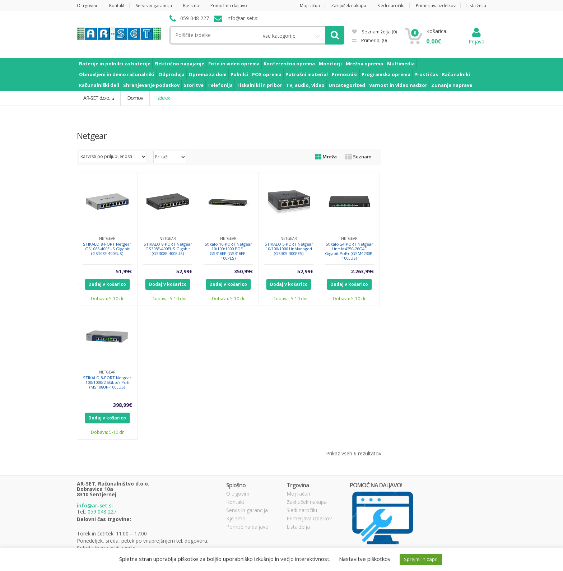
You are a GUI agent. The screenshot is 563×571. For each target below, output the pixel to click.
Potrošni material (306, 74)
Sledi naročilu (391, 5)
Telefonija (220, 85)
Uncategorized (347, 85)
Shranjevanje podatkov (151, 85)
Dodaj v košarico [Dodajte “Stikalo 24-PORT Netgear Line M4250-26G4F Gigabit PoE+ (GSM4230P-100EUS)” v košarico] (349, 284)
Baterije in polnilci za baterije (114, 63)
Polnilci (239, 74)
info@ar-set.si (95, 505)
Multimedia (401, 63)
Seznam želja (374, 31)
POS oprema (267, 74)
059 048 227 (102, 511)
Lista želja (476, 5)
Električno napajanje (179, 63)
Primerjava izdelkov (436, 5)
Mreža (326, 156)
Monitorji (330, 63)
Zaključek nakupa (348, 5)
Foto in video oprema (234, 63)
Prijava (476, 38)
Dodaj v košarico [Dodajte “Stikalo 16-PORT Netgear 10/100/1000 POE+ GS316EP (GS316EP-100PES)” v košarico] (228, 284)
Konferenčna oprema (289, 63)
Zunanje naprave (451, 85)
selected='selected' (169, 156)
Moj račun (310, 5)
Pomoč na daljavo (228, 5)
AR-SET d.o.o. (97, 97)
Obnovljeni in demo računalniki (116, 74)
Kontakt (117, 5)
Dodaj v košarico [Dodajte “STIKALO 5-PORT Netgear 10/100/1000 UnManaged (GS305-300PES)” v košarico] (289, 284)
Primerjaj (373, 40)
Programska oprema (386, 74)
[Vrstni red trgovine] (113, 156)
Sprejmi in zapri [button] (421, 559)
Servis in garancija (154, 5)
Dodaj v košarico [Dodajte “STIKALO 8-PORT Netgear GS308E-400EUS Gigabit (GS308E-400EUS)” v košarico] (168, 284)
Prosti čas (426, 74)
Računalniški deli (99, 85)
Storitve (193, 85)
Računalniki (456, 74)
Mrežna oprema (364, 63)
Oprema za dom (208, 74)
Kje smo (191, 5)
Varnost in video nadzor (398, 85)
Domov (135, 97)
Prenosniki (345, 74)
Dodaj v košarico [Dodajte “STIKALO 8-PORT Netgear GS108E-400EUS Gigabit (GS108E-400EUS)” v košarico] (107, 284)
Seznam (358, 156)
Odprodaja (171, 74)
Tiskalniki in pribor (259, 85)
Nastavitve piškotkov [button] (365, 558)
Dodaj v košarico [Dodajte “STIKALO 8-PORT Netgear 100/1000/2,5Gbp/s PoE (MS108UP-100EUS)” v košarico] (107, 417)
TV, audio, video (305, 85)
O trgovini (87, 5)
